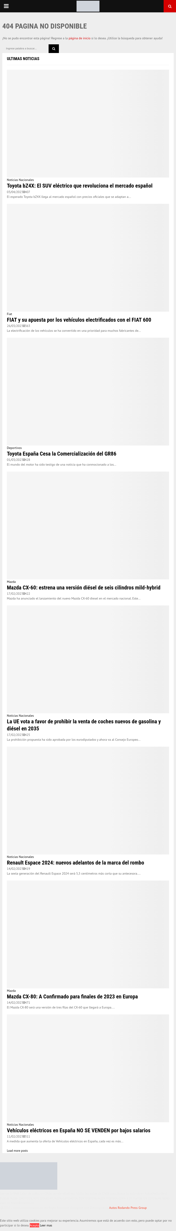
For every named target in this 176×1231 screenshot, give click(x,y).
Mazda (11, 582)
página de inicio (79, 38)
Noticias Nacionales (20, 180)
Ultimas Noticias (23, 58)
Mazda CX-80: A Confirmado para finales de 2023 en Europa (72, 996)
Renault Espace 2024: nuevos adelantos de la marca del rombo (75, 863)
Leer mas (46, 1225)
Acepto (34, 1225)
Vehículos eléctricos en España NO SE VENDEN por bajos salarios (78, 1130)
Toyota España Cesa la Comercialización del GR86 (61, 454)
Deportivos (14, 448)
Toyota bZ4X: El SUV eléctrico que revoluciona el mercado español (80, 186)
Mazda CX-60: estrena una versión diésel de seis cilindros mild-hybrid (83, 587)
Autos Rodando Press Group (128, 1208)
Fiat (9, 314)
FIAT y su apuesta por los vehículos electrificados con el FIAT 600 (79, 320)
